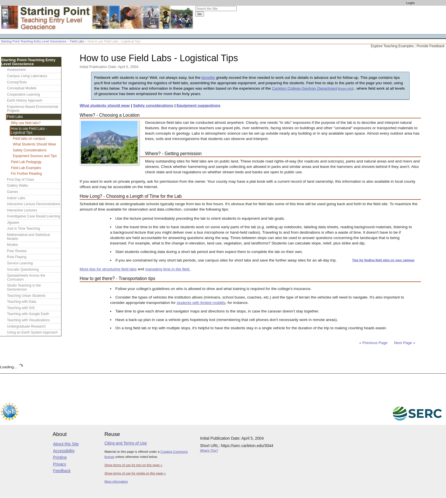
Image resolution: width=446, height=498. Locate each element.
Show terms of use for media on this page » (135, 473)
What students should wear (105, 105)
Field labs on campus (29, 139)
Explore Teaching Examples (392, 46)
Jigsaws (13, 223)
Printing (60, 457)
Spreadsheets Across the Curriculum (26, 277)
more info (345, 88)
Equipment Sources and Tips (35, 156)
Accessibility (64, 450)
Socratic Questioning (23, 269)
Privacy (59, 464)
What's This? (209, 450)
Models (12, 245)
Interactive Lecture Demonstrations (34, 204)
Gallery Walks (17, 186)
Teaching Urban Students (26, 296)
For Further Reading (26, 174)
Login (410, 3)
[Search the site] (216, 8)
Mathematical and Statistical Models (28, 237)
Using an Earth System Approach (32, 332)
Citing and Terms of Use (125, 443)
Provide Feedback (430, 46)
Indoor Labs (16, 198)
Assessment (16, 70)
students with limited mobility (201, 303)
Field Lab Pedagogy (26, 162)
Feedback (62, 470)
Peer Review (17, 251)
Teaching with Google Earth (28, 314)
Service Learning (20, 263)
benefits (208, 77)
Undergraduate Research (26, 326)
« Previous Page (373, 343)
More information (116, 481)
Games (12, 192)
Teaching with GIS (21, 308)
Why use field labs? (26, 123)
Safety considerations (153, 105)
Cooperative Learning (23, 94)
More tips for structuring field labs (108, 269)
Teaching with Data (21, 302)
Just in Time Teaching (23, 229)
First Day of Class (20, 180)
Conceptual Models (22, 88)
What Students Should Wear (34, 144)
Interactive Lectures (22, 210)
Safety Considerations (29, 150)
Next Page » (404, 343)
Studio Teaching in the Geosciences (24, 287)
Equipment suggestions (198, 105)
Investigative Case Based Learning (33, 216)
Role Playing (16, 257)
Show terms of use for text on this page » (133, 465)
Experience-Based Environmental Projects (32, 109)
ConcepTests (17, 82)
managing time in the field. (167, 269)
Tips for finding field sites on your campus (383, 260)
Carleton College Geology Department (304, 88)
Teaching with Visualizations (28, 320)
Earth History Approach (24, 100)
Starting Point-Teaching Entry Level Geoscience (33, 41)
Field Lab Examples (26, 168)
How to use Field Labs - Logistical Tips (29, 131)
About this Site (66, 444)
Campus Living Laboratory (27, 76)
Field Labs (77, 41)
